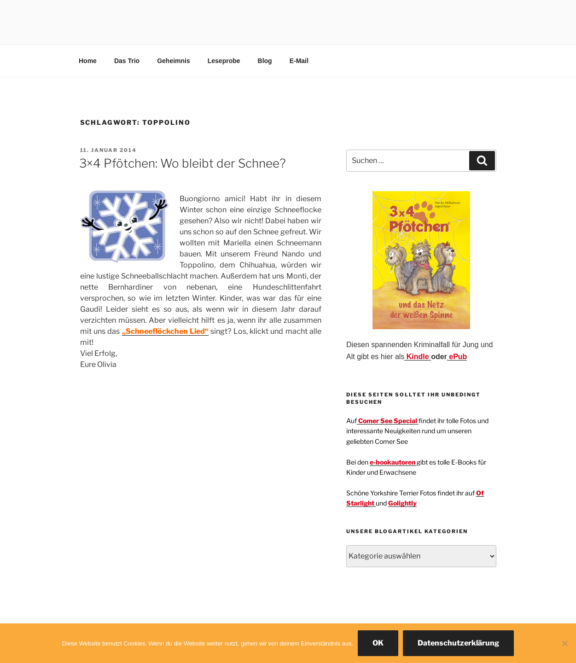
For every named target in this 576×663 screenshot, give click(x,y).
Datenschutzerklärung (458, 643)
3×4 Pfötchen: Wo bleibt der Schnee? (182, 163)
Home (88, 60)
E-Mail (299, 60)
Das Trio (127, 60)
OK (378, 643)
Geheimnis (173, 60)
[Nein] (564, 643)
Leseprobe (224, 60)
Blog (265, 60)
